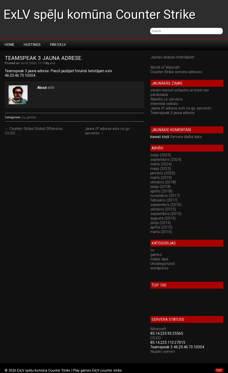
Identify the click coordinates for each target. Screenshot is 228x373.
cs (23, 117)
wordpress (159, 268)
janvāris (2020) (162, 173)
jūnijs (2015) (160, 222)
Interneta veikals (164, 103)
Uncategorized (162, 263)
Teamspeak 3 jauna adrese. (44, 58)
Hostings (32, 45)
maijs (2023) (160, 168)
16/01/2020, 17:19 (32, 63)
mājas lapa (159, 259)
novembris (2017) (165, 195)
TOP (219, 370)
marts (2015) (161, 232)
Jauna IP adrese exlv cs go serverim (180, 108)
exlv (52, 63)
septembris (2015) (165, 213)
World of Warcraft (165, 67)
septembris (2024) (165, 159)
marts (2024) (161, 164)
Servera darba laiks (186, 136)
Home (9, 45)
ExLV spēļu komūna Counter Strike (99, 14)
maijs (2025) (160, 155)
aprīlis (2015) (161, 227)
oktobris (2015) (163, 209)
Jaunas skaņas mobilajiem (172, 57)
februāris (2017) (163, 200)
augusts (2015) (163, 218)
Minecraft (158, 329)
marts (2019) (161, 177)
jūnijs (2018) (160, 186)
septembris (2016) (165, 204)
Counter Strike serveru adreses (176, 72)
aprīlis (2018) (161, 191)
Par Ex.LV (58, 45)
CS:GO (155, 338)
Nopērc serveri (162, 351)
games (31, 117)
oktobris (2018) (163, 182)
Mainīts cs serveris (166, 99)
